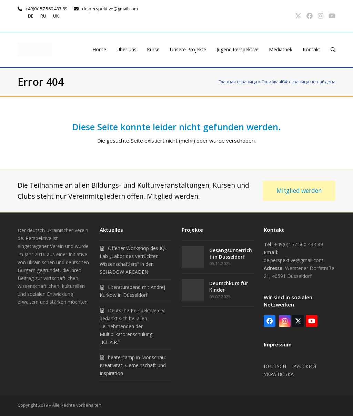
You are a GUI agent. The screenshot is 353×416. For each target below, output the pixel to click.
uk (56, 16)
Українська (279, 374)
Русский (304, 366)
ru (43, 16)
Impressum (278, 344)
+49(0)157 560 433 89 (46, 9)
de (30, 16)
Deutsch (275, 366)
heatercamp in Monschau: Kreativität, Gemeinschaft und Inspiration (133, 365)
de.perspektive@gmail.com (110, 9)
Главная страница (238, 82)
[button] (333, 49)
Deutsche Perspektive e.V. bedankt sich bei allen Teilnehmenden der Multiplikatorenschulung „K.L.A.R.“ (132, 326)
